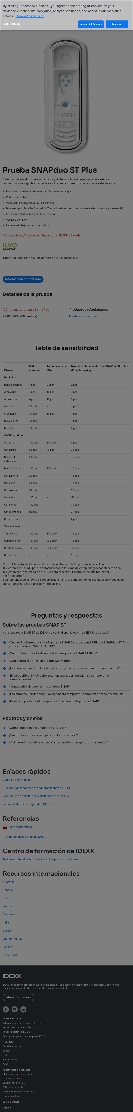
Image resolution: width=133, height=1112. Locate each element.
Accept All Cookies (91, 24)
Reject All (117, 24)
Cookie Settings (11, 24)
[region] (66, 15)
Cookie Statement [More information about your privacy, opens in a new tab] (30, 16)
